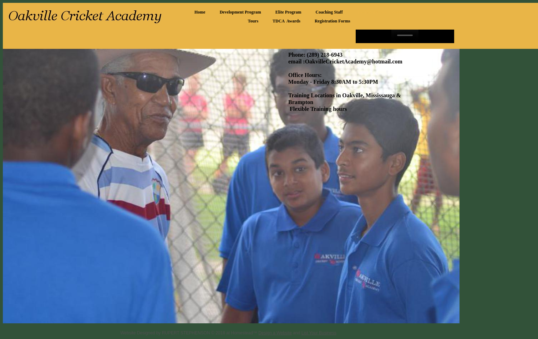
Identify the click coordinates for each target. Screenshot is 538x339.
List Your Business (318, 332)
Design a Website (275, 332)
